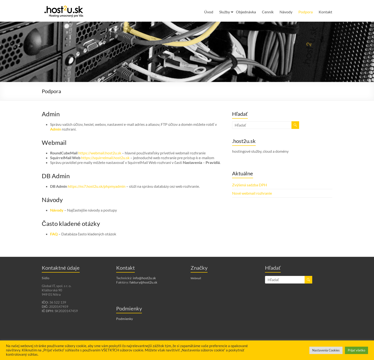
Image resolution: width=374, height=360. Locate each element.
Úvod (208, 12)
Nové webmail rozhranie (252, 193)
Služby (224, 12)
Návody (286, 12)
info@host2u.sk (144, 278)
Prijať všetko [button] (356, 350)
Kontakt (325, 12)
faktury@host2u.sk (143, 282)
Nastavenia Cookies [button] (326, 350)
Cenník (268, 12)
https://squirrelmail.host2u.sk (105, 157)
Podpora (305, 12)
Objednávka (246, 12)
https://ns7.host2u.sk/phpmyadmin (96, 186)
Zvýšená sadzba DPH (249, 185)
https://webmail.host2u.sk (99, 153)
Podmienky (124, 319)
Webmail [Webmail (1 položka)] (196, 278)
